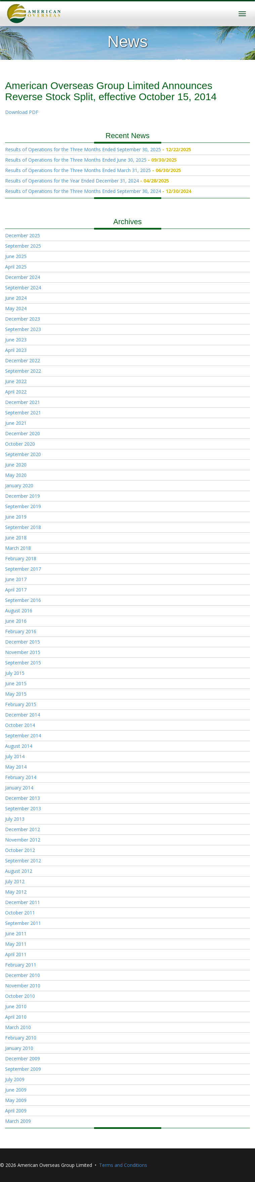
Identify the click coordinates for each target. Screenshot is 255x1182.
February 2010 (20, 1037)
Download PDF (21, 112)
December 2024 (22, 277)
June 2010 (16, 1006)
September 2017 (23, 569)
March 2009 (18, 1121)
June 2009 (16, 1090)
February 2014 (20, 777)
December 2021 (22, 402)
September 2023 (23, 329)
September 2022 (23, 371)
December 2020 (22, 433)
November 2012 (22, 840)
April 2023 (16, 350)
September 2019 (23, 506)
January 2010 (19, 1048)
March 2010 (18, 1027)
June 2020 (16, 464)
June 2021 (16, 423)
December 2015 (22, 642)
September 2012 (23, 860)
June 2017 (16, 579)
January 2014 (19, 787)
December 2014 (22, 714)
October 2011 (20, 912)
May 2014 (16, 767)
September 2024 (23, 287)
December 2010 (22, 975)
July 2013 (15, 819)
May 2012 (16, 892)
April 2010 (16, 1017)
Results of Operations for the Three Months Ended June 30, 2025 (75, 160)
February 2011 (20, 965)
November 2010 (22, 985)
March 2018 (18, 548)
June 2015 (16, 683)
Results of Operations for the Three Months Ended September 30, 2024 (83, 191)
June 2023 (16, 339)
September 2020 (23, 454)
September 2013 (23, 808)
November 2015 (22, 652)
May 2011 (16, 944)
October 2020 (20, 444)
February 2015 (20, 704)
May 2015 (16, 694)
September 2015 (23, 662)
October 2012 (20, 850)
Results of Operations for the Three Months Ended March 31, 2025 (78, 170)
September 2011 (23, 923)
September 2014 (23, 735)
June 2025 (16, 256)
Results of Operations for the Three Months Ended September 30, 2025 (83, 149)
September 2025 (23, 246)
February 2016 (20, 631)
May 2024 (16, 308)
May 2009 (16, 1100)
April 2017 (16, 589)
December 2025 (22, 235)
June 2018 (16, 537)
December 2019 (22, 496)
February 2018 (20, 558)
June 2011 (16, 933)
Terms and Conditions (123, 1165)
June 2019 (16, 517)
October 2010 (20, 996)
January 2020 (19, 485)
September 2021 (23, 412)
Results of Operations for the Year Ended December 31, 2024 (72, 180)
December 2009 (22, 1058)
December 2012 (22, 829)
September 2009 (23, 1069)
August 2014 (18, 746)
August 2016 (18, 610)
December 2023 (22, 319)
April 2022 (16, 392)
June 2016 (16, 621)
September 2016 (23, 600)
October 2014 (20, 725)
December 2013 (22, 798)
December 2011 (22, 902)
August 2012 (18, 871)
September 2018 (23, 527)
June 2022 (16, 381)
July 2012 (15, 881)
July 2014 (15, 756)
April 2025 (16, 266)
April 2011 (16, 954)
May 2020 (16, 475)
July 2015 (15, 673)
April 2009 (16, 1110)
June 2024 (16, 298)
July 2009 (15, 1079)
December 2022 (22, 360)
